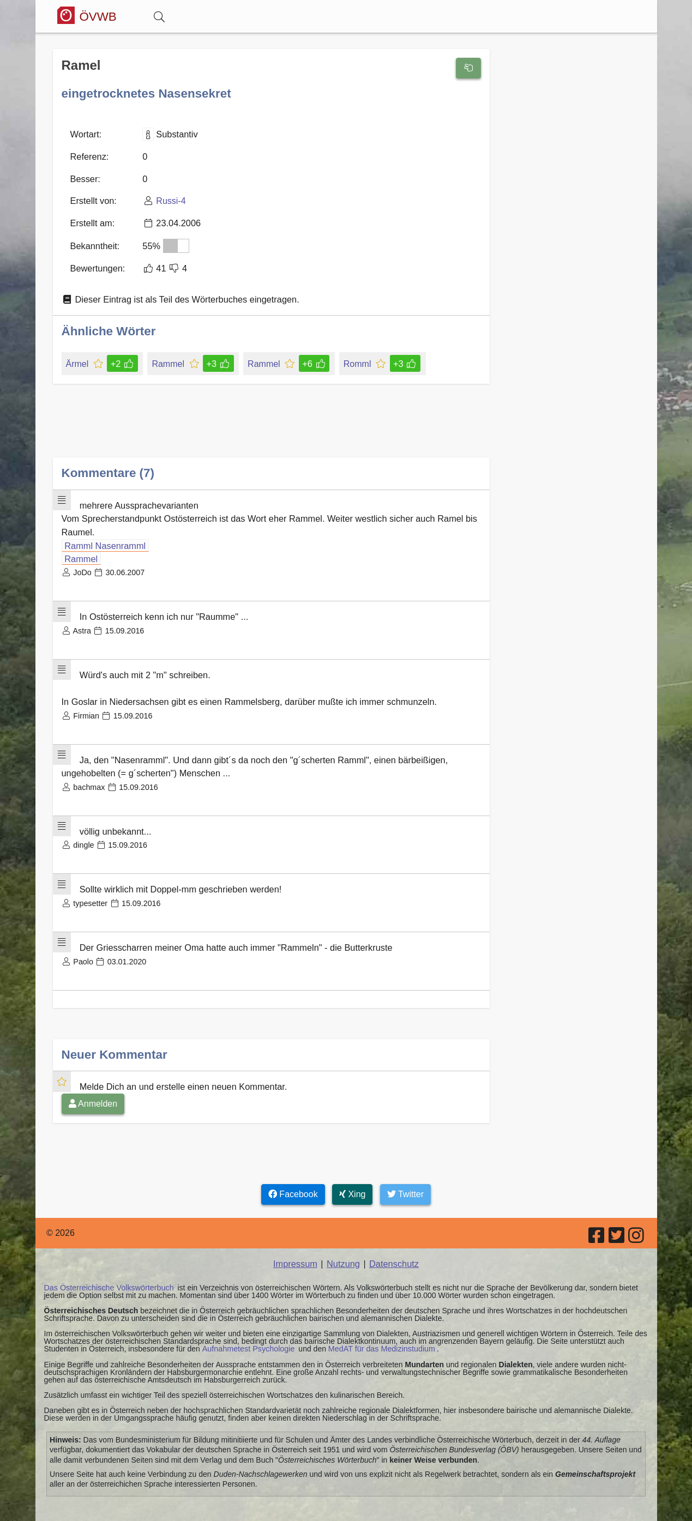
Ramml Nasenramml (104, 541)
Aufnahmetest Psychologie (247, 1336)
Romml (355, 360)
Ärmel (78, 360)
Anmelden (93, 1091)
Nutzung (343, 1251)
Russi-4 (169, 199)
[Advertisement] (271, 426)
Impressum (296, 1251)
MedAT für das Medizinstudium (378, 1336)
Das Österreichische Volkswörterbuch (107, 1275)
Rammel (168, 360)
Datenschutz (393, 1251)
